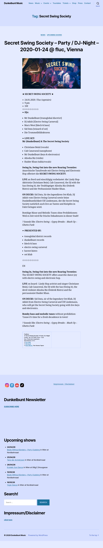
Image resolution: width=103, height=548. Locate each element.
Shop (74, 3)
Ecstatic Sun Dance (15, 474)
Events (46, 3)
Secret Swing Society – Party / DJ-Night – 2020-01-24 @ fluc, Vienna (51, 49)
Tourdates (57, 3)
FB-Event (28, 350)
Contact (87, 3)
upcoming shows (55, 35)
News (31, 3)
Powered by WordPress (38, 542)
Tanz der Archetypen (15, 467)
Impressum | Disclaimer (64, 391)
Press (80, 3)
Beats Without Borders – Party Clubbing (23, 457)
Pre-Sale (28, 349)
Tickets (65, 3)
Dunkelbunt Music (14, 3)
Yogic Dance (12, 492)
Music (37, 3)
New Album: (29, 352)
